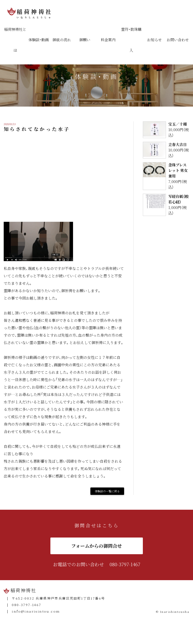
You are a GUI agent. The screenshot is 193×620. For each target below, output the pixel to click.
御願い (84, 39)
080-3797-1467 (125, 564)
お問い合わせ (178, 39)
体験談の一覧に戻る (107, 491)
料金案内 (108, 39)
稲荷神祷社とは (15, 40)
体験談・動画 (38, 39)
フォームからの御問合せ (96, 545)
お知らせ (154, 39)
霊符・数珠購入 (131, 40)
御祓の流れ (61, 39)
